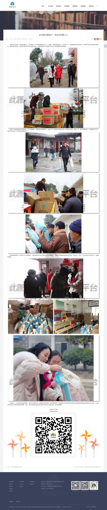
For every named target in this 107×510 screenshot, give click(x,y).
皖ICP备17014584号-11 (67, 506)
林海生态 (18, 501)
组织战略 (84, 6)
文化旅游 (11, 491)
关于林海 (51, 6)
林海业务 (59, 6)
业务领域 (11, 481)
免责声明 (32, 484)
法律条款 (32, 481)
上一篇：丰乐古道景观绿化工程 (14, 467)
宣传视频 (67, 6)
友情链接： (11, 501)
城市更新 (11, 486)
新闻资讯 (75, 6)
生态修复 (11, 488)
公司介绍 (21, 484)
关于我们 (21, 481)
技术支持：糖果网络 (91, 506)
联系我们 (92, 6)
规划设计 (11, 484)
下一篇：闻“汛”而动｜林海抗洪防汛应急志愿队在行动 (87, 467)
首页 (43, 6)
